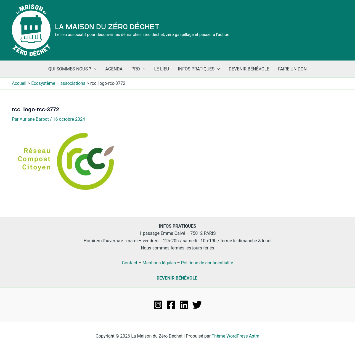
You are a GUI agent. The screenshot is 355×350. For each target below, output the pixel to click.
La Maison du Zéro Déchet (107, 26)
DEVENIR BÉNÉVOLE (177, 278)
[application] (94, 69)
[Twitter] (197, 305)
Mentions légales (159, 262)
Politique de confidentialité (207, 262)
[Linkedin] (184, 305)
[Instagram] (158, 305)
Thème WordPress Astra (235, 336)
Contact (129, 262)
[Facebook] (171, 305)
